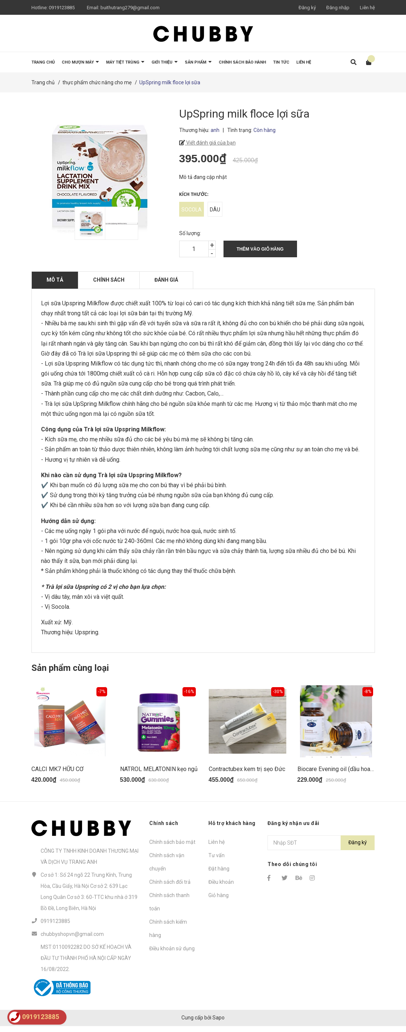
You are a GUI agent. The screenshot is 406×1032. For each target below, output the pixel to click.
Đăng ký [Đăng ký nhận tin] (357, 848)
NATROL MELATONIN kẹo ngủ (159, 774)
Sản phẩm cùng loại (70, 668)
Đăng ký (307, 7)
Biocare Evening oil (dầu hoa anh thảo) (346, 774)
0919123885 (62, 7)
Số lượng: (190, 233)
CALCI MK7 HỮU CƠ (57, 774)
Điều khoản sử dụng (172, 954)
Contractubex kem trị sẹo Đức (247, 774)
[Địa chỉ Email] (321, 848)
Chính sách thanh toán (169, 907)
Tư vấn (216, 861)
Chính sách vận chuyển (166, 867)
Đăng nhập (337, 7)
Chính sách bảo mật (172, 848)
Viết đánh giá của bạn (210, 143)
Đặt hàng (218, 874)
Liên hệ (367, 7)
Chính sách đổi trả (170, 887)
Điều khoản (221, 887)
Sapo (218, 1023)
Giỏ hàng (218, 901)
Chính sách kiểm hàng (168, 934)
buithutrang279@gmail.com (130, 7)
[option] (86, 223)
